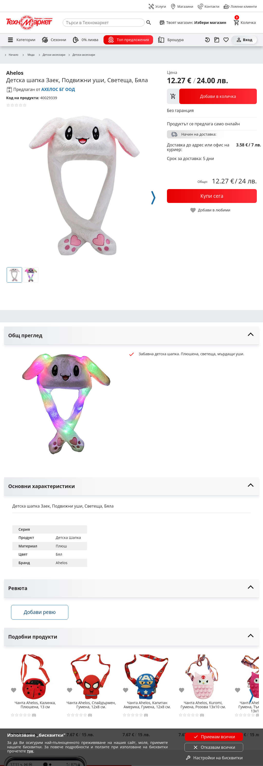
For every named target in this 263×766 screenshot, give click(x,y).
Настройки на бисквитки (214, 758)
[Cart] (244, 22)
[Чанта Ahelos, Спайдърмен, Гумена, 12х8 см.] (91, 675)
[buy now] (212, 196)
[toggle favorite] (210, 210)
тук (30, 751)
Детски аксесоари (51, 55)
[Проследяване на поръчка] (217, 40)
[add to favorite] (17, 691)
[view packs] (212, 96)
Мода (28, 55)
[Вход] (244, 40)
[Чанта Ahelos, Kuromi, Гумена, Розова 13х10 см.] (203, 675)
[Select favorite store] (192, 22)
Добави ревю (41, 613)
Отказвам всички (214, 747)
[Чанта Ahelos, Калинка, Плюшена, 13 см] (35, 675)
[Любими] (226, 40)
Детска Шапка (68, 537)
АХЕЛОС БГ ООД (58, 89)
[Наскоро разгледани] (207, 40)
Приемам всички (214, 737)
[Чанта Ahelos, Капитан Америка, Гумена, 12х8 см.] (147, 675)
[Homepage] (29, 22)
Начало (11, 55)
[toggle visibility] (131, 335)
